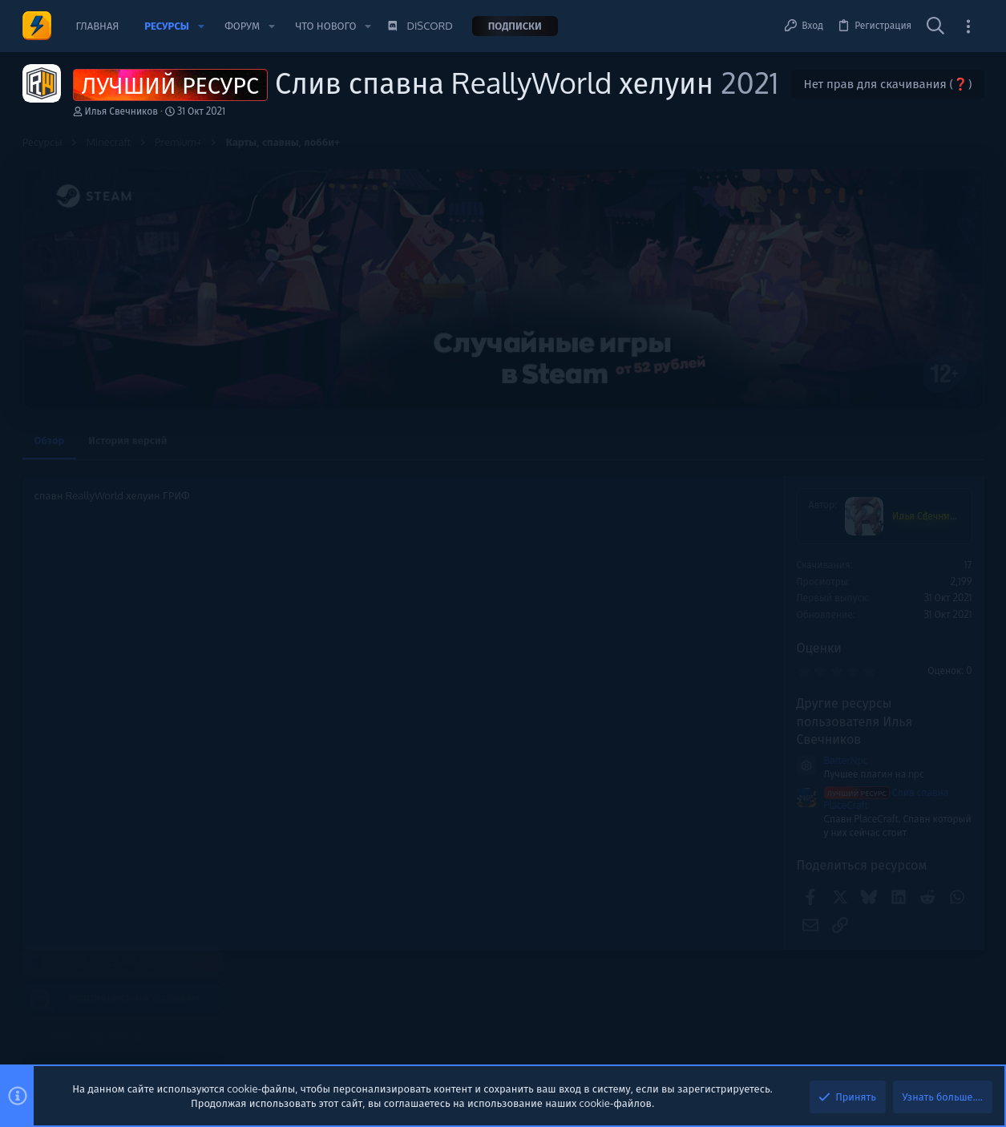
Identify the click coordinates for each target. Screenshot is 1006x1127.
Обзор (49, 440)
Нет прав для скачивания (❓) (887, 83)
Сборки (835, 744)
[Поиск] (935, 26)
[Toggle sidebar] (968, 26)
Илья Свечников (122, 111)
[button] (201, 26)
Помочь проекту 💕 (858, 508)
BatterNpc (630, 760)
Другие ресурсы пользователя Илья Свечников (638, 721)
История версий (127, 440)
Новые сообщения (855, 660)
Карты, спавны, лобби (869, 828)
